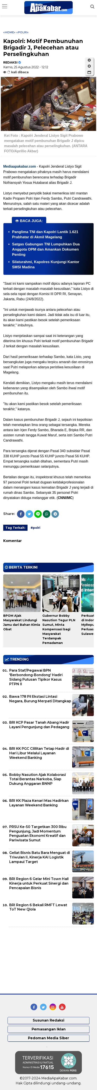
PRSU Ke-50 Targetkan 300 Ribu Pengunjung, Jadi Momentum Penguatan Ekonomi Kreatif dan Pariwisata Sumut (37, 833)
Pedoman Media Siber (48, 1038)
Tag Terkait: (15, 528)
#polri (35, 528)
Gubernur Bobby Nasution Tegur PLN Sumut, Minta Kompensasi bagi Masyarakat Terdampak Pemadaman (58, 629)
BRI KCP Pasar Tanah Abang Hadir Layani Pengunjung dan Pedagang (39, 724)
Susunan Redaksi (48, 1020)
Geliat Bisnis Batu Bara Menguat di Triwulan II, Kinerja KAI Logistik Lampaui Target (39, 857)
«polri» (22, 32)
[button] (89, 73)
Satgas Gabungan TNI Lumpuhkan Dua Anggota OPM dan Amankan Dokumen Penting (46, 249)
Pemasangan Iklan (49, 1029)
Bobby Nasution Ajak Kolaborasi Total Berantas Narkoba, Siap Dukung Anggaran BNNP (37, 779)
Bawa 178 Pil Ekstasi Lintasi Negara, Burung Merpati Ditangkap (40, 698)
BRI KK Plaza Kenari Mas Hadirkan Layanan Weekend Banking (39, 803)
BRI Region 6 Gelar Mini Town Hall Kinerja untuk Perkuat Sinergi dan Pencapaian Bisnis (39, 883)
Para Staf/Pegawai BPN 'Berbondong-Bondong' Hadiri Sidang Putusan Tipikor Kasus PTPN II (36, 677)
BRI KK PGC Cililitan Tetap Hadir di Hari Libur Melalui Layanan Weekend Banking (39, 753)
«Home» (9, 32)
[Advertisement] (35, 960)
